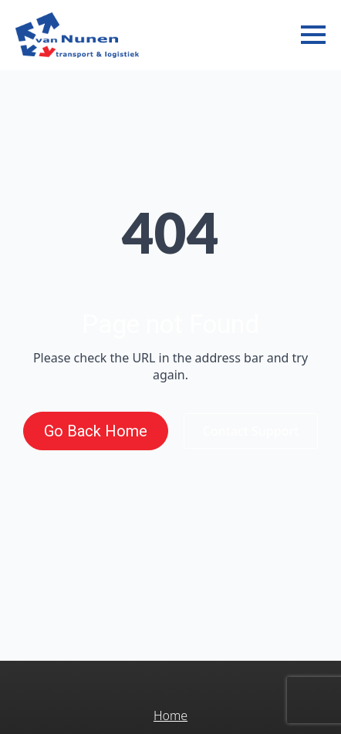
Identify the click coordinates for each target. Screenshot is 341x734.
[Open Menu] (313, 34)
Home (170, 715)
